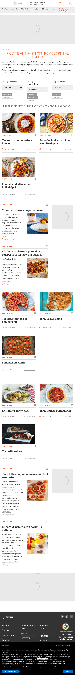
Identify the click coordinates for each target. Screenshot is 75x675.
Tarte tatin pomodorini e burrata (17, 142)
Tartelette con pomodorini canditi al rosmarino (25, 475)
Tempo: (9, 149)
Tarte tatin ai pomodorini (55, 410)
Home (4, 49)
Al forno (56, 95)
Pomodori (32, 95)
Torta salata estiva (50, 319)
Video (55, 9)
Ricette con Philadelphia (63, 10)
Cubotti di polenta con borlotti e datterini (22, 528)
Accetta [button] (68, 671)
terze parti (30, 654)
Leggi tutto (6, 281)
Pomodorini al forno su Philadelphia (16, 186)
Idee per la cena (46, 10)
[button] (35, 135)
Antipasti (7, 95)
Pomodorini (32, 97)
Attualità (24, 9)
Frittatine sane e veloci (15, 410)
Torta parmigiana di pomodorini (14, 320)
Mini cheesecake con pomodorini (23, 210)
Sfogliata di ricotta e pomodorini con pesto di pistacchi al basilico (22, 253)
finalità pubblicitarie (42, 658)
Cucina (11, 9)
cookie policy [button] (5, 652)
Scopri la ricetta (29, 149)
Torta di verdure (12, 451)
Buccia (62, 637)
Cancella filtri (7, 97)
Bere (17, 9)
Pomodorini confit (13, 362)
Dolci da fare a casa (35, 10)
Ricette (5, 9)
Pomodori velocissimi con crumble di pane (55, 142)
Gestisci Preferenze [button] (11, 671)
